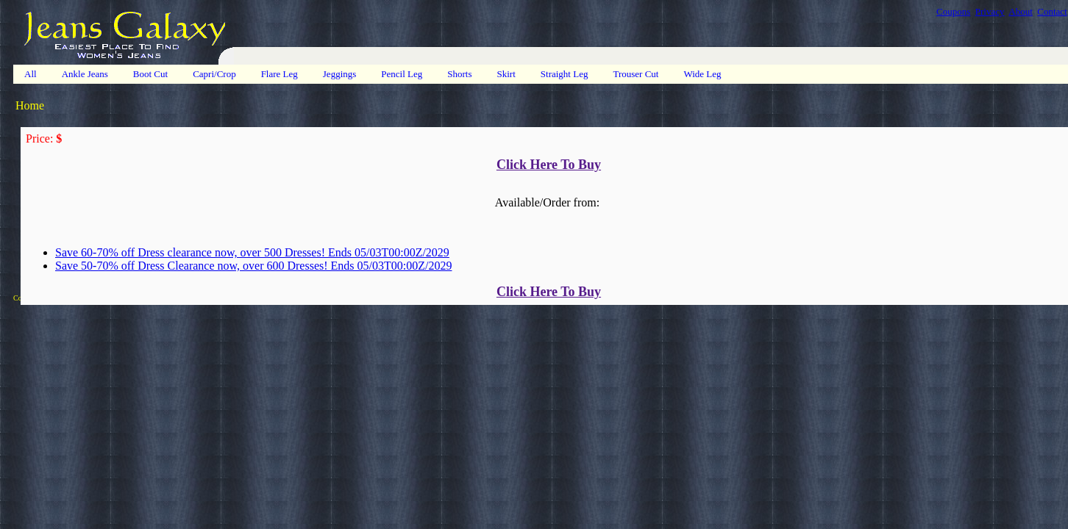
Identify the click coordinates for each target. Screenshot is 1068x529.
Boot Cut (150, 73)
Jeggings (340, 73)
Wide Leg (702, 73)
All (30, 73)
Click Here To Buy (548, 164)
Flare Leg (279, 73)
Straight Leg (564, 73)
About (1020, 11)
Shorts (459, 73)
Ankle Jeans (85, 73)
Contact (1052, 11)
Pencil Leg (401, 73)
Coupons (953, 11)
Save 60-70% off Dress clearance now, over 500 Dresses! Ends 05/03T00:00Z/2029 (252, 252)
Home (29, 105)
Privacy (990, 11)
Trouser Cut (635, 73)
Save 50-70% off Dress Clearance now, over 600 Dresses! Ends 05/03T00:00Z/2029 (253, 265)
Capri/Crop (214, 73)
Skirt (506, 73)
